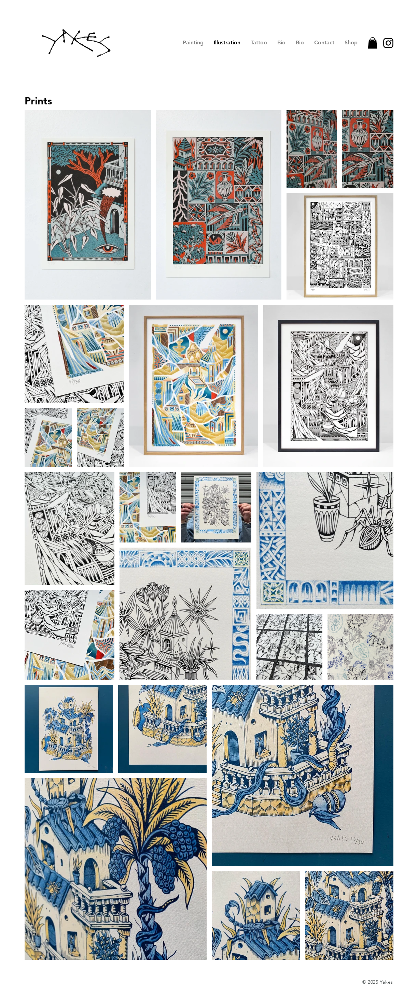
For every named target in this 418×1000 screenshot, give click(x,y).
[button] (372, 42)
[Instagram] (388, 43)
